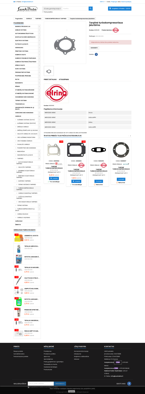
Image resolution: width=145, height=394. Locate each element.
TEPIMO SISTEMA (21, 100)
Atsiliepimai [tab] (64, 79)
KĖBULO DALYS (20, 65)
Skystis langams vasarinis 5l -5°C (32, 299)
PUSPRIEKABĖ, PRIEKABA (23, 76)
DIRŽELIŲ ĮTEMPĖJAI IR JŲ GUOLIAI (27, 130)
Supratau (71, 391)
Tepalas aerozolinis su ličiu (32, 246)
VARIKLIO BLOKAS (22, 214)
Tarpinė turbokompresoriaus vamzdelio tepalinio (98, 171)
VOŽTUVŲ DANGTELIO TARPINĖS (24, 197)
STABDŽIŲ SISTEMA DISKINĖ (24, 93)
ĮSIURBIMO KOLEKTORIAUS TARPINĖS (25, 171)
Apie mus (47, 356)
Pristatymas (47, 351)
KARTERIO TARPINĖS (24, 181)
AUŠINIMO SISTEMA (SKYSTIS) (26, 123)
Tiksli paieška (47, 12)
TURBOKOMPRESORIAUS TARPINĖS (25, 189)
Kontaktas (109, 346)
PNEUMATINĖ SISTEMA (22, 72)
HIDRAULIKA (19, 48)
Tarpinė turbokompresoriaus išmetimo (76, 171)
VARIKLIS (18, 116)
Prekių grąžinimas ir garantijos (53, 362)
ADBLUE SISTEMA (20, 30)
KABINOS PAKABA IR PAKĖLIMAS (25, 58)
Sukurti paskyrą (126, 2)
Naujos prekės (18, 351)
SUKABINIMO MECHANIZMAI (24, 97)
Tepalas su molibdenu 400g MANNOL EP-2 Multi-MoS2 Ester (32, 267)
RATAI (17, 79)
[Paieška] (77, 9)
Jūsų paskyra (80, 346)
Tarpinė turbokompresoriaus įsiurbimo (54, 168)
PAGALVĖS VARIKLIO (23, 144)
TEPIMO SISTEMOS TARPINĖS (27, 184)
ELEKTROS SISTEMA (21, 41)
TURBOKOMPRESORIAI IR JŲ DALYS (25, 209)
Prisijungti (114, 2)
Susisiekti (94, 48)
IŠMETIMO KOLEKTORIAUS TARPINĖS (25, 176)
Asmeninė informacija (81, 351)
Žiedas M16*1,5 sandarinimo (32, 331)
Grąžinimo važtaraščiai (81, 356)
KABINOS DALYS (20, 55)
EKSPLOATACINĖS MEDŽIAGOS (25, 37)
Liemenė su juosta (31, 235)
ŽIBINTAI (18, 225)
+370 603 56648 (124, 368)
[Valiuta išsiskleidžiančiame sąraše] (103, 1)
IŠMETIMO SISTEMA (21, 51)
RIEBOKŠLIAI (21, 151)
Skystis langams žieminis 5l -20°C (32, 257)
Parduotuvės (48, 370)
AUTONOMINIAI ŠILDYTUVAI (24, 33)
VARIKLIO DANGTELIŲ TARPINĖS (27, 193)
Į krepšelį (54, 178)
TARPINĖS (20, 158)
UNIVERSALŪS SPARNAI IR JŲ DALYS (24, 108)
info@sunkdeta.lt (27, 2)
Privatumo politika (49, 354)
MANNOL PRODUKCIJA (22, 26)
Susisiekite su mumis (50, 364)
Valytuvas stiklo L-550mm (32, 278)
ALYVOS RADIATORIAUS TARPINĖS (24, 163)
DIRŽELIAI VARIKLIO (23, 127)
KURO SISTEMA (20, 69)
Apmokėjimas (48, 359)
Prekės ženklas (107, 30)
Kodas (91, 30)
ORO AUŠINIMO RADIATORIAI (26, 137)
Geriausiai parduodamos (24, 230)
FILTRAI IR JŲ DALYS (21, 44)
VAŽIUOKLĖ (18, 221)
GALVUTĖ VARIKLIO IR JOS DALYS (27, 134)
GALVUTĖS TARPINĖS (24, 167)
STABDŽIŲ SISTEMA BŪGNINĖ (24, 90)
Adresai (76, 359)
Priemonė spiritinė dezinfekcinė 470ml (32, 310)
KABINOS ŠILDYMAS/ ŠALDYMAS (25, 62)
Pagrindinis (19, 23)
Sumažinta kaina (19, 354)
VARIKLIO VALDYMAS (23, 218)
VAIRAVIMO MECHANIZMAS (24, 113)
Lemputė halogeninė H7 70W (32, 288)
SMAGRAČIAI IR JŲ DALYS (25, 155)
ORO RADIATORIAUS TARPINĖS (27, 202)
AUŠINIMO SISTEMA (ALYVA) (26, 120)
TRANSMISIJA (19, 104)
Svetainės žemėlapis (50, 367)
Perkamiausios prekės (21, 356)
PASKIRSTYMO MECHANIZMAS (26, 148)
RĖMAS (17, 86)
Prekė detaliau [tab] (50, 79)
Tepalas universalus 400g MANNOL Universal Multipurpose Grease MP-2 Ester (32, 320)
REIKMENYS (19, 83)
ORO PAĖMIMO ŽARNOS (24, 141)
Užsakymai (77, 354)
